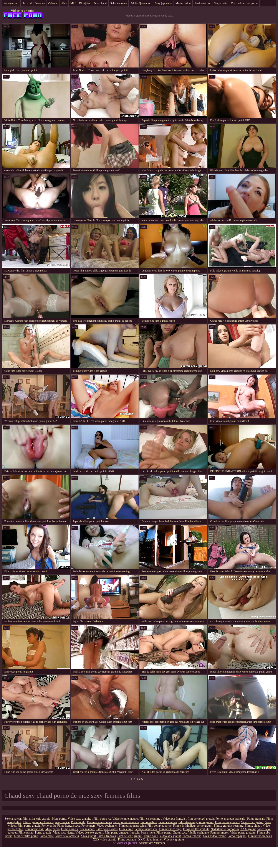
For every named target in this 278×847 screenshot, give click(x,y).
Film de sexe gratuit (129, 836)
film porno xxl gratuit (201, 818)
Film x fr (178, 825)
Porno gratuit (43, 832)
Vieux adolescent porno (244, 3)
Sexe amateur (13, 818)
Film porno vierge (170, 829)
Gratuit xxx (180, 832)
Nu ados (40, 3)
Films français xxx (68, 825)
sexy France (62, 822)
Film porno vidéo (106, 829)
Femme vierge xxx (146, 829)
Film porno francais (260, 836)
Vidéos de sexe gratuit (89, 832)
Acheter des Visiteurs (152, 843)
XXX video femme (214, 836)
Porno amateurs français (230, 818)
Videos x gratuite (22, 11)
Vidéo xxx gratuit (170, 836)
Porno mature (149, 822)
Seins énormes (118, 3)
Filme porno (25, 832)
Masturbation (182, 3)
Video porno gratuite (242, 832)
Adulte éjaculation (140, 3)
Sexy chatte (220, 3)
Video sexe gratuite (80, 818)
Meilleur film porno (26, 836)
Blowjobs (84, 3)
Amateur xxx (11, 3)
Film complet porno (159, 825)
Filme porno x (69, 829)
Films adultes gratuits (196, 829)
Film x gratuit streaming (228, 825)
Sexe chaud (100, 3)
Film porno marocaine (132, 825)
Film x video (253, 825)
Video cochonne (107, 825)
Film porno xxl (34, 829)
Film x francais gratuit (36, 818)
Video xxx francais (174, 818)
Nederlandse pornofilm (225, 829)
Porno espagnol (237, 836)
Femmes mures (168, 822)
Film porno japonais (227, 822)
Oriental (53, 3)
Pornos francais (191, 836)
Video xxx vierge (63, 832)
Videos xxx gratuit (252, 822)
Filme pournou (127, 839)
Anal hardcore (202, 3)
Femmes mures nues (99, 822)
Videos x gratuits (174, 839)
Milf (72, 3)
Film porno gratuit (29, 825)
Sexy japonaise (163, 3)
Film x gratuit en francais (38, 822)
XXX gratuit (248, 829)
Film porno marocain (126, 822)
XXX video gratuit (104, 839)
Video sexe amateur (67, 836)
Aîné (64, 3)
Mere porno (59, 818)
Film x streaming (150, 818)
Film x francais (106, 836)
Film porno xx (102, 818)
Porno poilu (78, 822)
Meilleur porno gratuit (198, 825)
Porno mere (88, 825)
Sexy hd (26, 3)
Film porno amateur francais (122, 832)
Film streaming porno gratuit (196, 822)
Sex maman (87, 829)
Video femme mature (125, 818)
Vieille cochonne (198, 832)
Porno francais (256, 818)
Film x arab (126, 829)
